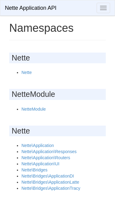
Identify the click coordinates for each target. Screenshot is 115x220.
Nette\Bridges (34, 169)
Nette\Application (37, 145)
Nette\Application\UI (40, 163)
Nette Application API (30, 8)
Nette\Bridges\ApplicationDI (47, 176)
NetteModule (33, 109)
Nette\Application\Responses (49, 151)
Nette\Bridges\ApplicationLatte (50, 182)
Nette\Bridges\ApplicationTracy (50, 188)
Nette (26, 72)
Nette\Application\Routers (45, 157)
